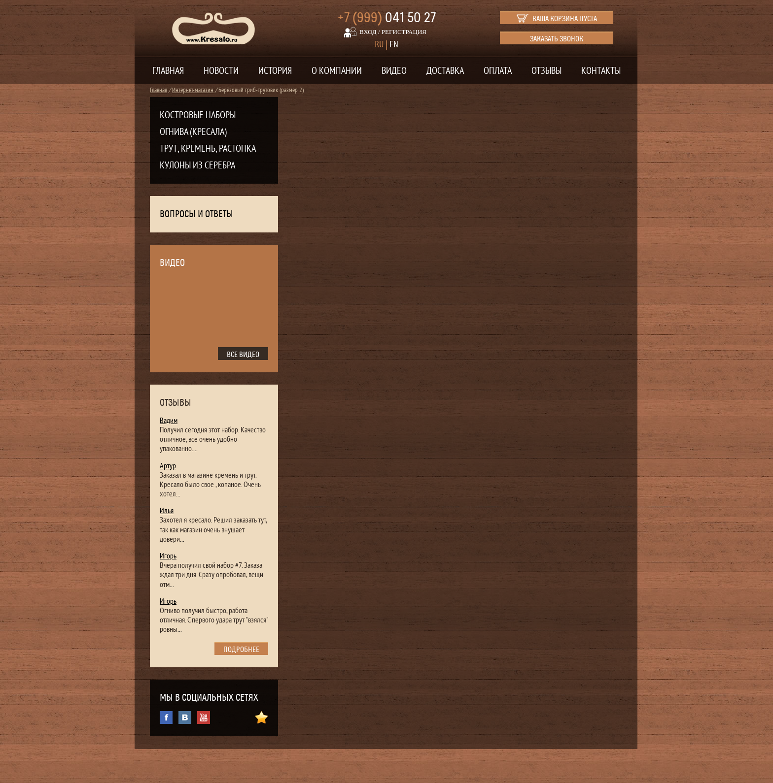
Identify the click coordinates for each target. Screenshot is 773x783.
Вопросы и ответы (196, 214)
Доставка (445, 70)
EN (393, 44)
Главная (168, 70)
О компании (337, 70)
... (195, 448)
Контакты (601, 70)
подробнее (241, 649)
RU (379, 44)
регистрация (404, 31)
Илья (167, 510)
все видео (243, 354)
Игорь (168, 556)
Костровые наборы (198, 115)
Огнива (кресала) (193, 132)
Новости (221, 70)
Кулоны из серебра (197, 165)
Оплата (498, 70)
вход (368, 31)
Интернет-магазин (192, 90)
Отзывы (546, 70)
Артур (168, 465)
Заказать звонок (556, 38)
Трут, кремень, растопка (208, 148)
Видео (394, 70)
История (275, 70)
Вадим (168, 420)
